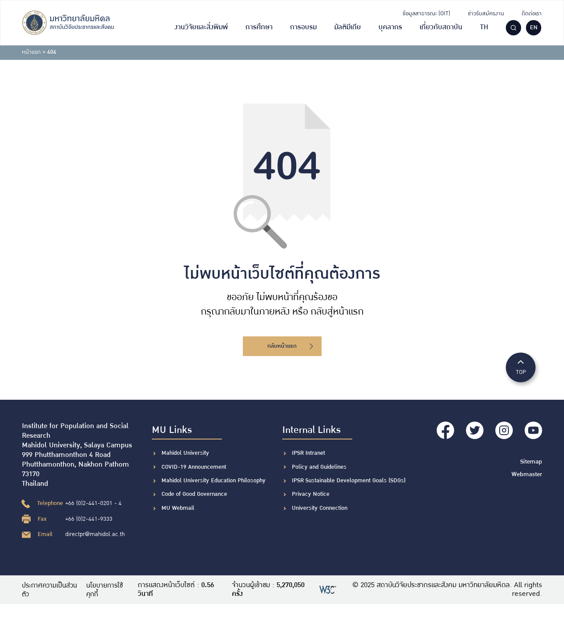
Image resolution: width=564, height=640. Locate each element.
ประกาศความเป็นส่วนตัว (50, 589)
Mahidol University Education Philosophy (213, 480)
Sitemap (532, 459)
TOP (520, 367)
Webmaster (527, 471)
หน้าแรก (31, 52)
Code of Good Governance (194, 494)
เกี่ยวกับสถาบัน (441, 27)
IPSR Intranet (308, 453)
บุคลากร (390, 27)
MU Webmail (177, 508)
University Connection (319, 508)
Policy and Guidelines (319, 467)
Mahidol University (185, 453)
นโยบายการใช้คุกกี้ (108, 589)
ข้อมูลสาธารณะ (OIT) (426, 13)
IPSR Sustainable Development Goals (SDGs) (349, 480)
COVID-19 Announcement (194, 467)
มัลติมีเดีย (347, 27)
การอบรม (303, 27)
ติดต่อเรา (532, 13)
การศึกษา (259, 27)
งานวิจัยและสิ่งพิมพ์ (201, 27)
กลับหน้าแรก (290, 346)
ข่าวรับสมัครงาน (486, 13)
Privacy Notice (310, 494)
